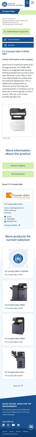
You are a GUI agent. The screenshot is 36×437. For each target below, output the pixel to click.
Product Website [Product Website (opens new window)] (18, 166)
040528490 (11, 219)
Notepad (11, 45)
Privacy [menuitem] (11, 431)
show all (16, 386)
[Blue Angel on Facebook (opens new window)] (18, 425)
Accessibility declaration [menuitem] (10, 434)
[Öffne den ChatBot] (31, 427)
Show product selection (17, 32)
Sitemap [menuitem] (25, 431)
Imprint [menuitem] (18, 431)
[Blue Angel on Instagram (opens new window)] (8, 425)
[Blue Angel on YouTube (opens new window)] (13, 425)
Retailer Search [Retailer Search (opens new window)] (18, 174)
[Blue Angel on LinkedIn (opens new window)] (3, 425)
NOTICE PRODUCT (14, 40)
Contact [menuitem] (4, 431)
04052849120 (11, 221)
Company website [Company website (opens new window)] (10, 225)
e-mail (9, 217)
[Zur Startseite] (13, 4)
